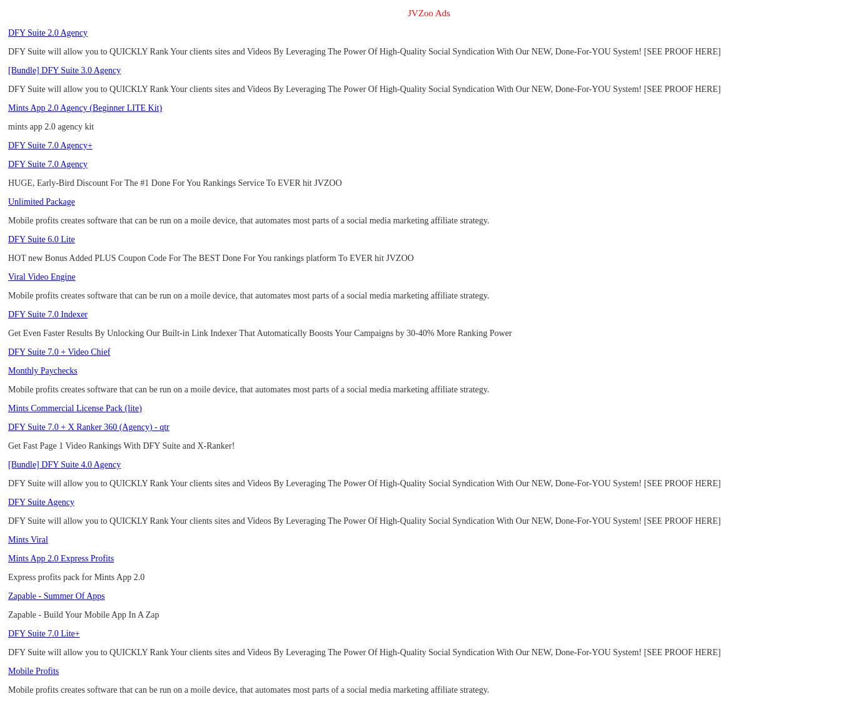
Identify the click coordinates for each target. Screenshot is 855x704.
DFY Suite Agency (41, 502)
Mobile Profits (33, 671)
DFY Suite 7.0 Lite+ (44, 633)
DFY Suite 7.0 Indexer (48, 314)
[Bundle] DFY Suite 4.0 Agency (64, 464)
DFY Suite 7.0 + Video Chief (59, 352)
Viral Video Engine (42, 277)
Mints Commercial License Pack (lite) (75, 408)
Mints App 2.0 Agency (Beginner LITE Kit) (85, 108)
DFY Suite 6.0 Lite (41, 239)
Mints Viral (28, 539)
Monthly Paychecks (43, 370)
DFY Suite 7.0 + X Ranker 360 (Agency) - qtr (88, 427)
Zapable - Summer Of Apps (56, 596)
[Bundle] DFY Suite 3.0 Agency (64, 70)
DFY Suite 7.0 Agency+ (50, 145)
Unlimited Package (41, 202)
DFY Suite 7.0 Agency (48, 164)
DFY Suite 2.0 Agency (48, 33)
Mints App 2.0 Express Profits (61, 558)
